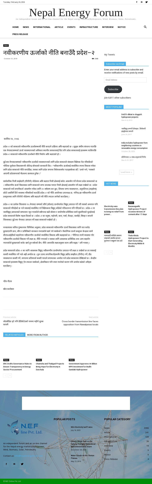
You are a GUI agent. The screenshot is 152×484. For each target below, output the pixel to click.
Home (15, 27)
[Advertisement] (51, 129)
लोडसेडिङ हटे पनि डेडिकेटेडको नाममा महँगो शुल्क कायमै (23, 323)
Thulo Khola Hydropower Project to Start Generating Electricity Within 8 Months (138, 240)
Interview (108, 27)
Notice (122, 27)
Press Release (20, 34)
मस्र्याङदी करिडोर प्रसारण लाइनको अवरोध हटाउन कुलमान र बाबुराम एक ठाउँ (113, 238)
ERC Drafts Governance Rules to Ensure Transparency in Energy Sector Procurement (17, 367)
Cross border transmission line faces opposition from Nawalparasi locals (80, 323)
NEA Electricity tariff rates (81, 427)
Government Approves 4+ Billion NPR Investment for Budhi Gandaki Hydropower (83, 367)
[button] (145, 27)
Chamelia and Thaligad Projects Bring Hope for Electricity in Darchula (50, 367)
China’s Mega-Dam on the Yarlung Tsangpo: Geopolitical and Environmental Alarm (83, 444)
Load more (126, 172)
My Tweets (109, 54)
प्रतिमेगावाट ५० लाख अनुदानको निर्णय (133, 157)
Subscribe (113, 89)
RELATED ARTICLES (14, 335)
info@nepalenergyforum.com (29, 455)
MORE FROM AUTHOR (37, 335)
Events (71, 27)
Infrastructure (89, 27)
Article (59, 27)
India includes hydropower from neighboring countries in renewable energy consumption (134, 145)
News (26, 27)
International (41, 27)
